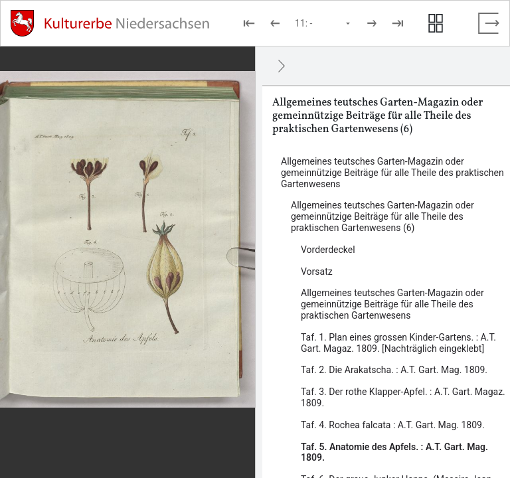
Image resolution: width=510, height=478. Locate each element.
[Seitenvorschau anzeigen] (435, 23)
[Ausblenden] (281, 65)
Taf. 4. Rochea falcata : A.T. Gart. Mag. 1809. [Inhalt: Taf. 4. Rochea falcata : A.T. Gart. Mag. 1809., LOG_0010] (393, 425)
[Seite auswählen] (323, 23)
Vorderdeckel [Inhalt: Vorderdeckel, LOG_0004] (328, 249)
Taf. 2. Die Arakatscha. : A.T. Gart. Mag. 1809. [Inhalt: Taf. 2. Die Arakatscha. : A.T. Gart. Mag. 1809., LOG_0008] (394, 369)
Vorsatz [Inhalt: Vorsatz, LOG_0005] (317, 271)
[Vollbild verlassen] (488, 23)
